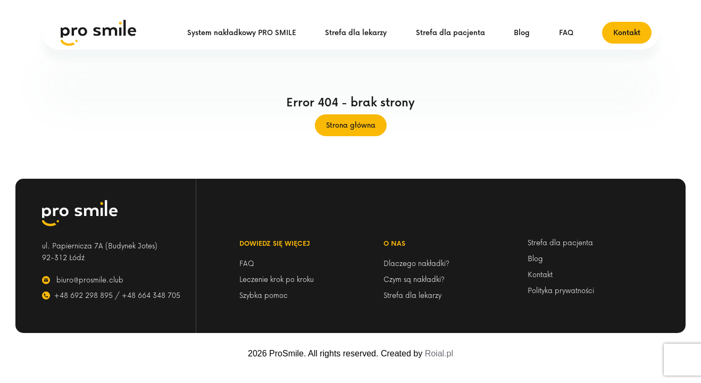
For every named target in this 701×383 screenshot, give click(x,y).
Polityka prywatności (561, 290)
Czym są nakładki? (414, 279)
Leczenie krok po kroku (276, 279)
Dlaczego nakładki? (416, 263)
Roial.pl (439, 353)
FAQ (566, 32)
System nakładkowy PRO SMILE (241, 32)
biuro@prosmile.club (89, 279)
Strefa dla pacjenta (450, 32)
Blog (522, 32)
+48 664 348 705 (151, 295)
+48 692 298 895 (83, 295)
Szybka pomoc (263, 295)
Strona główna (350, 124)
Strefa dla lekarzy (356, 32)
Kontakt (626, 32)
